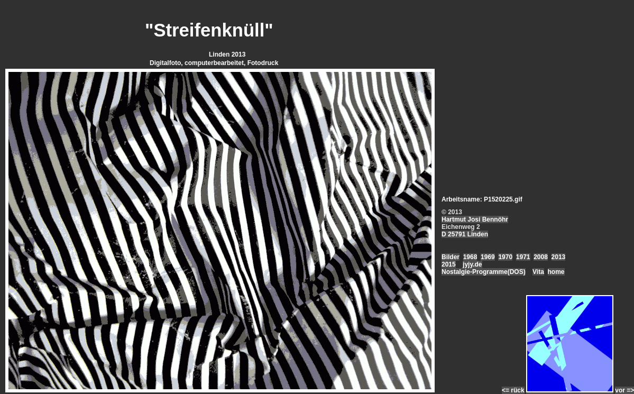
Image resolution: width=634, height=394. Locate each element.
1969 (488, 257)
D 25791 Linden (465, 234)
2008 (541, 257)
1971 (523, 257)
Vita (538, 272)
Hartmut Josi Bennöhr (475, 219)
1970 (505, 257)
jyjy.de (472, 264)
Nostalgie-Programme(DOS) (484, 272)
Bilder (451, 257)
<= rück (513, 390)
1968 (470, 257)
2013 (559, 257)
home (556, 272)
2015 (449, 264)
